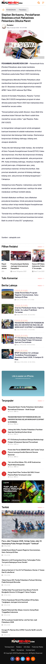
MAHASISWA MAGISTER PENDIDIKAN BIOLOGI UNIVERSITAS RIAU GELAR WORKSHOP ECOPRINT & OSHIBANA (29, 324)
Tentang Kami (9, 647)
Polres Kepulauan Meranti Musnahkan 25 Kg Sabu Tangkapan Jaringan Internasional (20, 601)
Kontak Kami (30, 650)
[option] (12, 261)
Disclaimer (20, 650)
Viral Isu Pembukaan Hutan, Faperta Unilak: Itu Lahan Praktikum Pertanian (29, 310)
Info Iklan (27, 647)
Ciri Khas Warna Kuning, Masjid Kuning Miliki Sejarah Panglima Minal (11, 266)
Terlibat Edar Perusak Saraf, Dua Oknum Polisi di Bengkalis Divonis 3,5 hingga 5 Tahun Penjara (20, 591)
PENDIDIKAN (11, 10)
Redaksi (10, 25)
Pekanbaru (22, 10)
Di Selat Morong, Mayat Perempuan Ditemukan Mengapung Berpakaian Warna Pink (32, 267)
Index (41, 246)
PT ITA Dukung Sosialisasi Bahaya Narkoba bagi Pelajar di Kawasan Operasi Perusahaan (28, 340)
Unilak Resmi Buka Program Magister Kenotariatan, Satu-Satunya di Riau (27, 294)
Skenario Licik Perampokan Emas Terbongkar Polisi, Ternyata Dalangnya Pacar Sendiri (21, 561)
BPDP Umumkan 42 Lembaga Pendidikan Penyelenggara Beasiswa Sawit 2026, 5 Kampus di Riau (29, 356)
